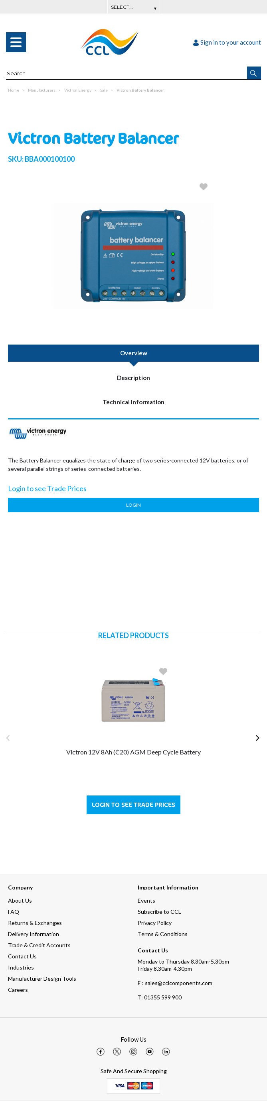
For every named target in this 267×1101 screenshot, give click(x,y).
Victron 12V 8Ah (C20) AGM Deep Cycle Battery (133, 752)
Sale (104, 90)
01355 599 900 (160, 997)
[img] (101, 1052)
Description (133, 377)
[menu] (16, 42)
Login (133, 505)
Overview (133, 353)
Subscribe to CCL (159, 911)
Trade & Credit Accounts (39, 945)
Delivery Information (33, 934)
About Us (20, 900)
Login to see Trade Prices (133, 805)
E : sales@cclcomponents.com (175, 983)
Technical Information (133, 402)
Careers (18, 989)
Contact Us (22, 956)
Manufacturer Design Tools (42, 978)
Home (13, 90)
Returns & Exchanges (35, 922)
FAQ (13, 911)
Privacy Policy (155, 922)
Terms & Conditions (163, 934)
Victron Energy (77, 90)
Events (146, 900)
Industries (21, 967)
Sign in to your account (227, 42)
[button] (254, 73)
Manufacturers (41, 90)
